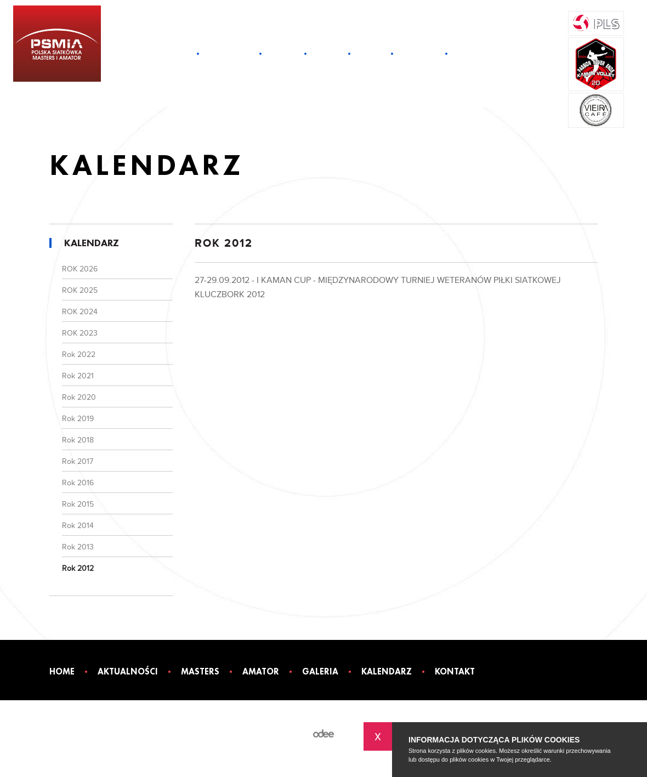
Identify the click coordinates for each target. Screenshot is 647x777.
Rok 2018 (78, 440)
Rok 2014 (78, 525)
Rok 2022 (78, 354)
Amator (327, 53)
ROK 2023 (80, 333)
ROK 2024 (80, 312)
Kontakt (470, 53)
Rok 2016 (78, 483)
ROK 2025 (80, 290)
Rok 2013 (78, 547)
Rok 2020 (79, 397)
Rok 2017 (77, 461)
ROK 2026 (80, 269)
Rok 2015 (78, 504)
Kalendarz (419, 53)
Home (180, 53)
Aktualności (229, 53)
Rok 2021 (78, 376)
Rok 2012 (78, 568)
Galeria (370, 53)
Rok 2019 (78, 419)
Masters (283, 53)
